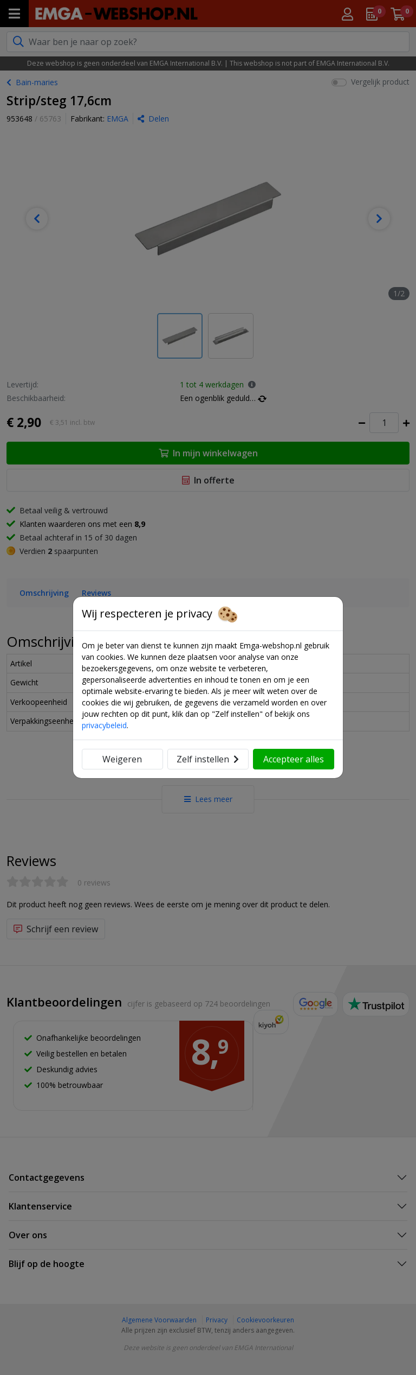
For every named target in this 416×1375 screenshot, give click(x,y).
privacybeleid (104, 725)
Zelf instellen (208, 759)
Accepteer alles (293, 759)
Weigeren (122, 759)
